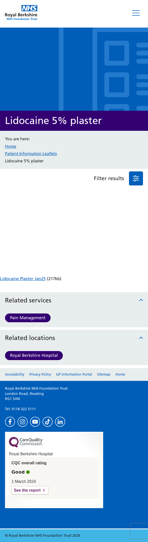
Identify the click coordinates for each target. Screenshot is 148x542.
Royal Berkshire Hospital (34, 355)
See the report (27, 490)
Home (10, 146)
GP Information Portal (74, 374)
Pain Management (28, 317)
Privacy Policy (40, 374)
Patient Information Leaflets (31, 153)
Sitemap (103, 374)
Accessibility (14, 374)
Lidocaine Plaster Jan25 (23, 278)
